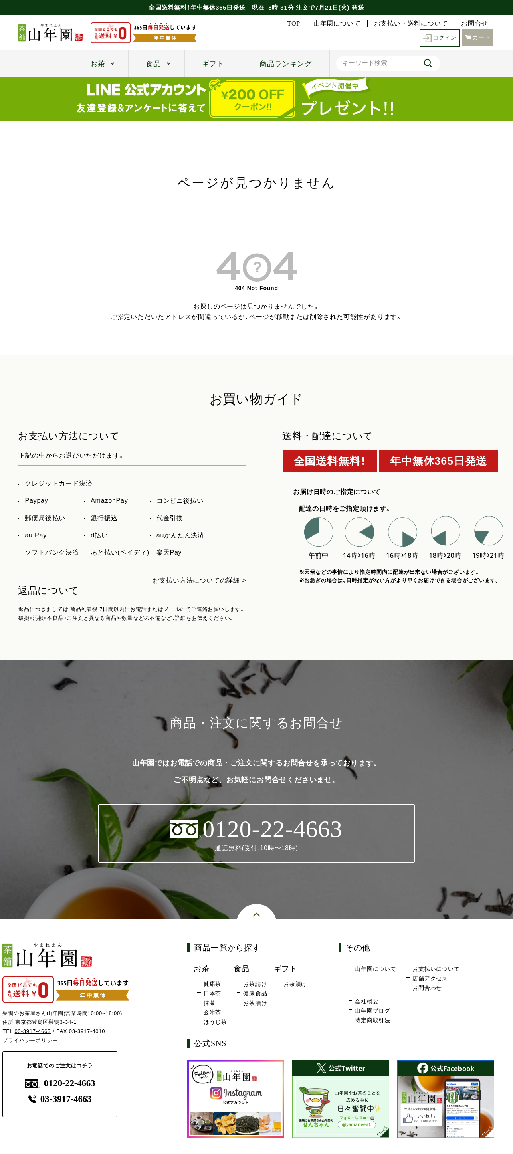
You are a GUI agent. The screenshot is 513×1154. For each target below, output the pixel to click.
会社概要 (366, 1001)
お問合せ (474, 23)
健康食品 (255, 993)
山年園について (337, 23)
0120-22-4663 (60, 1083)
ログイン (439, 38)
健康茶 (212, 983)
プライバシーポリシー (30, 1040)
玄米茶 (212, 1012)
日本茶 (212, 993)
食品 (153, 64)
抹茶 (210, 1003)
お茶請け (255, 983)
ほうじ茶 (215, 1022)
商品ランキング (285, 64)
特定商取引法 (372, 1020)
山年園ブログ (372, 1010)
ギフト (213, 64)
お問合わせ (427, 988)
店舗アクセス (430, 978)
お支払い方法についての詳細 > (199, 580)
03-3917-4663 (33, 1031)
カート (478, 37)
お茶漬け (255, 1003)
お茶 (97, 64)
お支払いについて (436, 969)
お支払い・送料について (411, 23)
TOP (293, 23)
